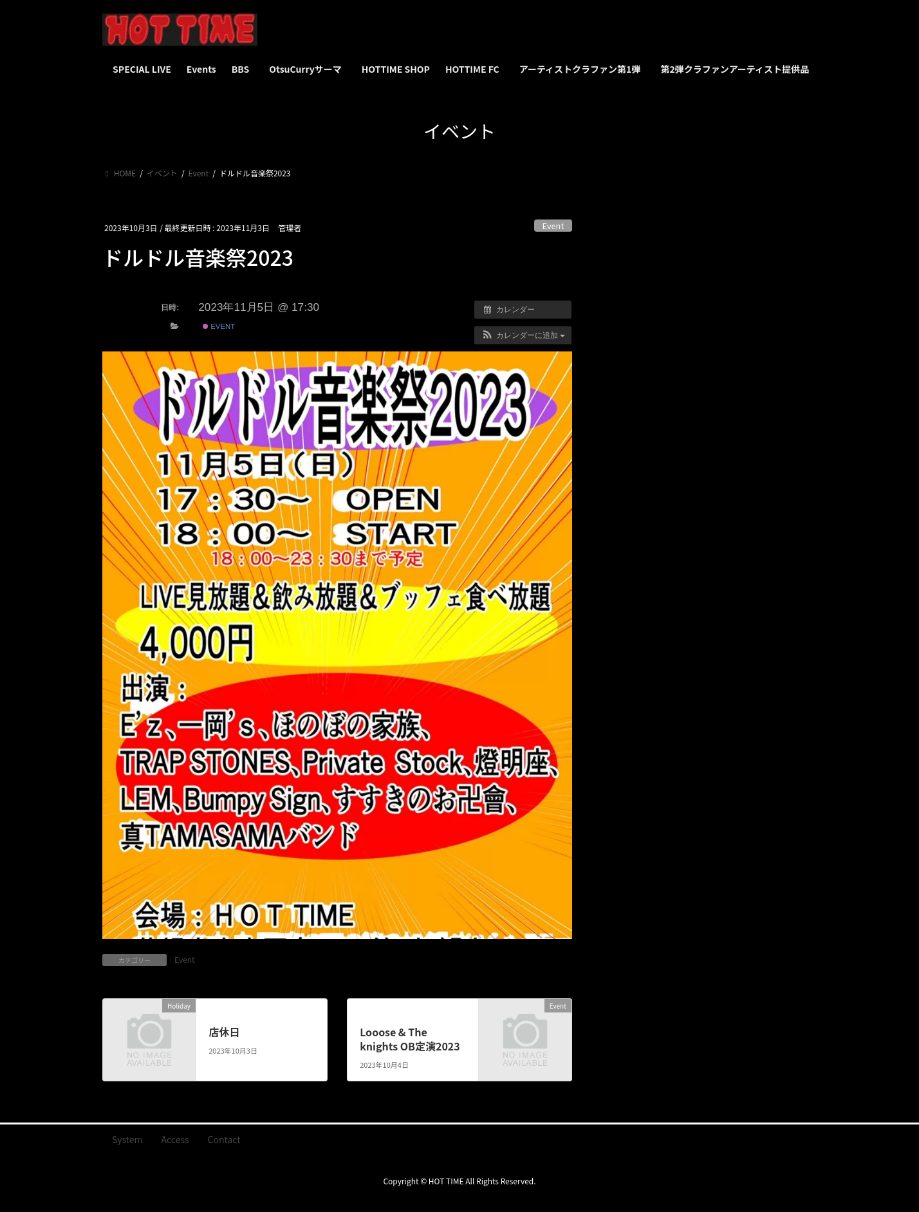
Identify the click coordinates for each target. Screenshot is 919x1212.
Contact (224, 1139)
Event (553, 225)
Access (175, 1139)
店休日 (224, 1032)
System (127, 1139)
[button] (522, 335)
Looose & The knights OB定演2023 (410, 1039)
